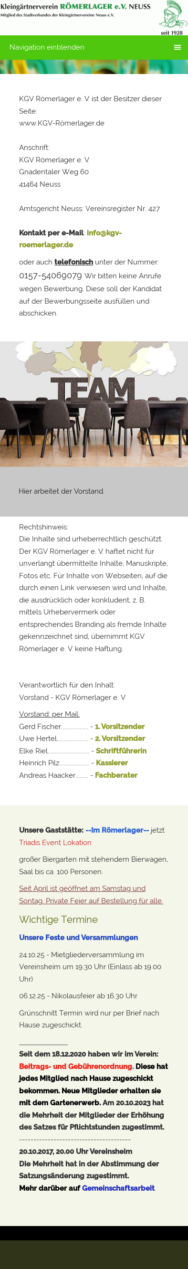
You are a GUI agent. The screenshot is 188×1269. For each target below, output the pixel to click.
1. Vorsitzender (120, 726)
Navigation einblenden (47, 47)
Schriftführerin (121, 751)
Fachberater (116, 775)
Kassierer (112, 763)
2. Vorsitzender (120, 738)
